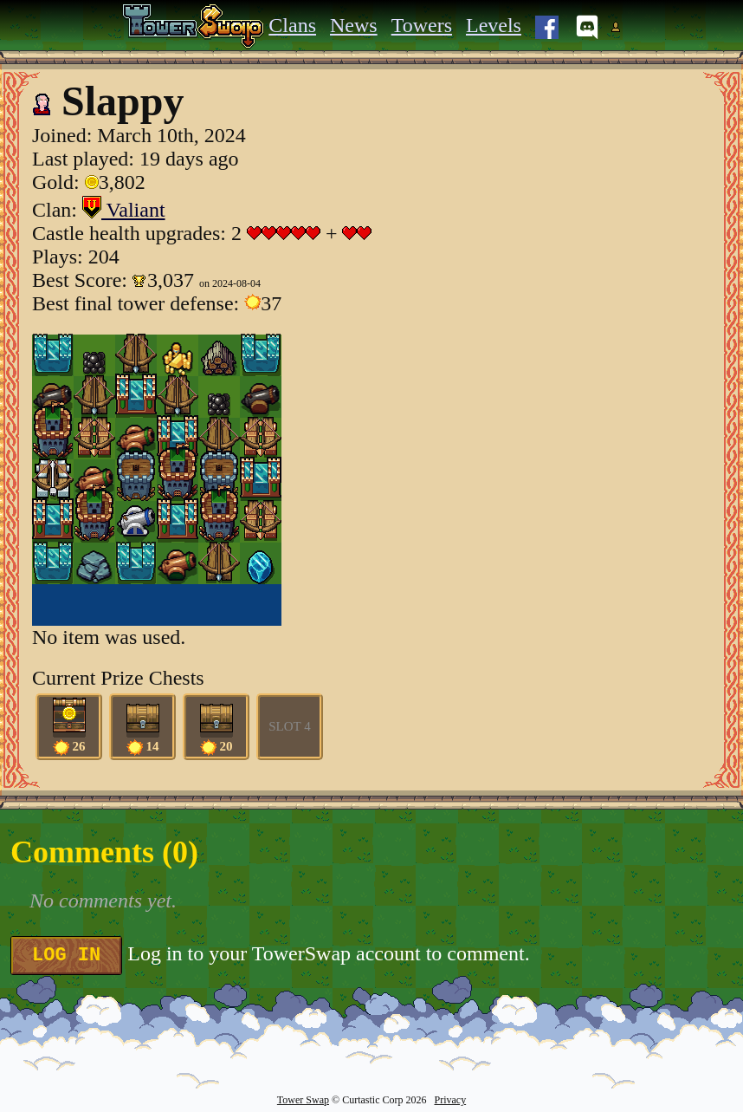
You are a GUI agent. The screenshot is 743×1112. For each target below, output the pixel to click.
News (354, 25)
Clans (292, 25)
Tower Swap (303, 1100)
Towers (421, 25)
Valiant (123, 209)
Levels (493, 25)
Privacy (450, 1100)
